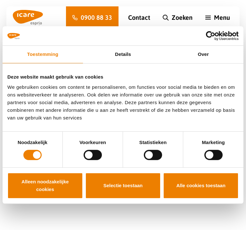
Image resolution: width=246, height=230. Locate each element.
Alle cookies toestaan (200, 185)
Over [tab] (203, 54)
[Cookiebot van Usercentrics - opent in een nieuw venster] (211, 36)
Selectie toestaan (123, 185)
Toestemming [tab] (43, 54)
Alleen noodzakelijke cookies (45, 185)
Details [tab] (123, 54)
